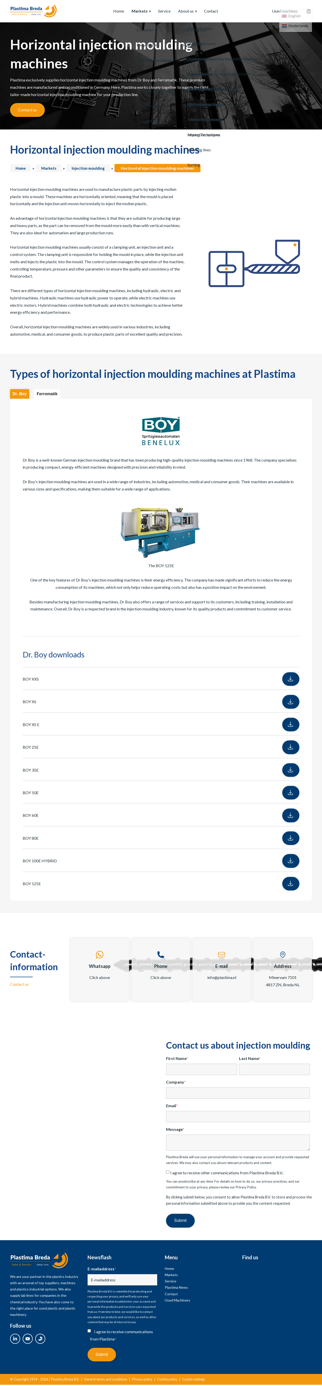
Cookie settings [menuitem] (193, 1380)
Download (282, 680)
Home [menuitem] (108, 12)
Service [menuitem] (159, 12)
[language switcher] (308, 11)
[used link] (40, 1340)
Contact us (27, 111)
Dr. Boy (20, 395)
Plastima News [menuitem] (176, 1288)
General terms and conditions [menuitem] (105, 1380)
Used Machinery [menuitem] (177, 1301)
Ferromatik (47, 395)
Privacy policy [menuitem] (142, 1380)
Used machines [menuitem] (281, 12)
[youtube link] (28, 1340)
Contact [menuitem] (214, 12)
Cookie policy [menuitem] (167, 1380)
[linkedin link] (15, 1340)
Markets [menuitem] (132, 12)
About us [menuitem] (184, 12)
